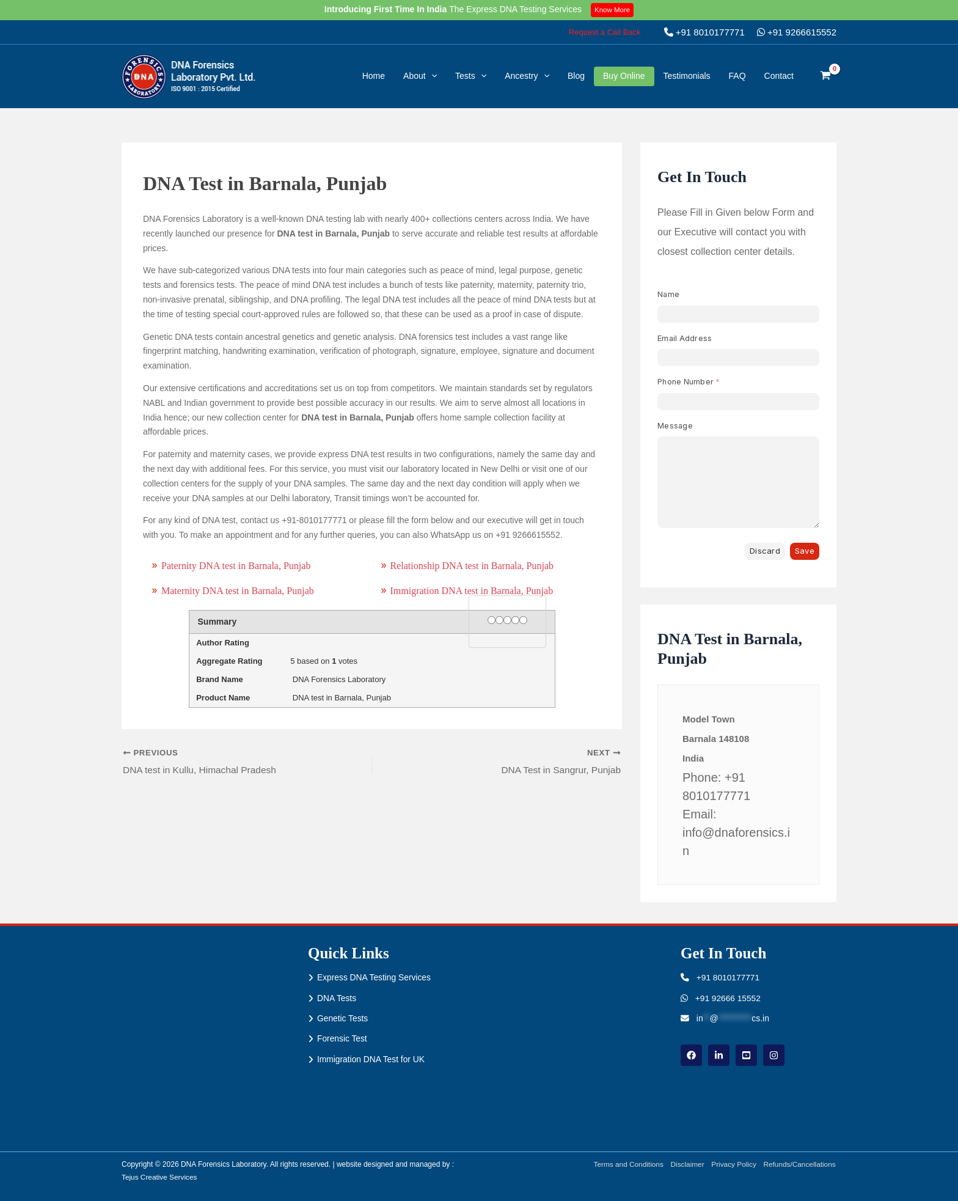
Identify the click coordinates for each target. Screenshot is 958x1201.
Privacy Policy (733, 1164)
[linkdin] (718, 1055)
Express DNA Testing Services (375, 977)
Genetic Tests (343, 1019)
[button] (605, 32)
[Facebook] (691, 1055)
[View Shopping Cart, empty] (825, 76)
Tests (470, 76)
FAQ (737, 76)
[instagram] (773, 1055)
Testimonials (687, 76)
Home (373, 76)
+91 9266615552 (796, 32)
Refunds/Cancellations (799, 1164)
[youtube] (746, 1055)
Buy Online (624, 76)
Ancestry (527, 76)
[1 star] (491, 621)
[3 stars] (507, 621)
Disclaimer (685, 1164)
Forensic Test (342, 1039)
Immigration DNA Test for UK (371, 1060)
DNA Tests (337, 998)
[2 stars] (499, 621)
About (420, 76)
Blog (576, 76)
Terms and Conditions (625, 1164)
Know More (613, 10)
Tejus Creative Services (160, 1177)
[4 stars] (515, 621)
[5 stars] (523, 621)
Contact (779, 76)
